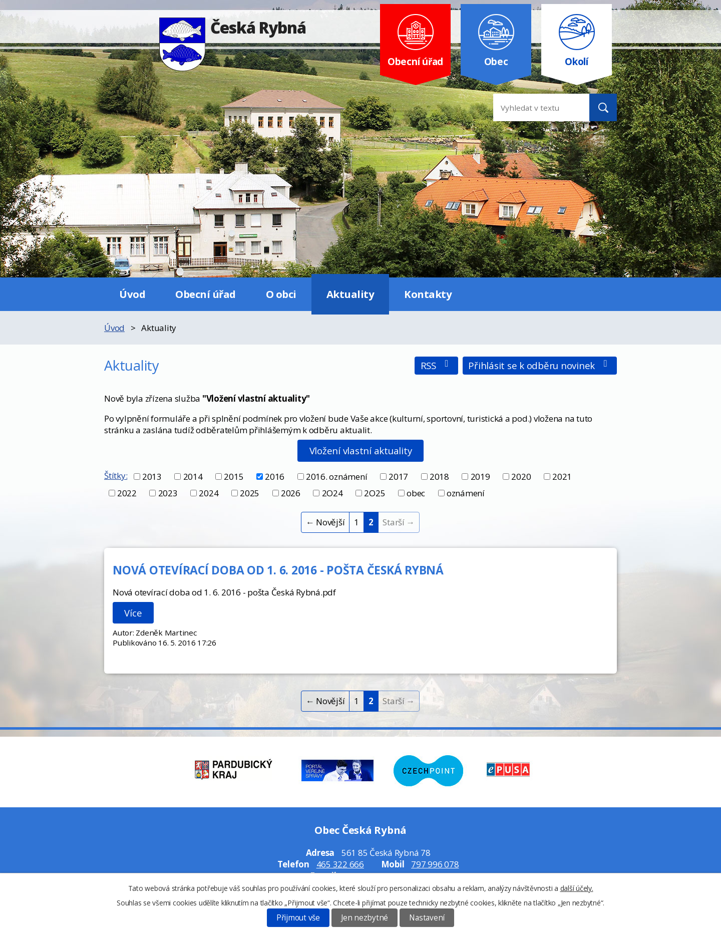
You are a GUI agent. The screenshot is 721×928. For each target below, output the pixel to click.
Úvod (132, 294)
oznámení (466, 493)
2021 (562, 476)
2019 (480, 476)
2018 (439, 476)
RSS (437, 365)
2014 (193, 476)
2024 (208, 493)
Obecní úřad (205, 294)
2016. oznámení (337, 476)
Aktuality (350, 294)
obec (416, 493)
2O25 (374, 493)
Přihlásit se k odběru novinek (539, 365)
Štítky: (115, 475)
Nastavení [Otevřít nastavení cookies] (427, 917)
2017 (398, 476)
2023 (168, 493)
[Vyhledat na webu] (533, 107)
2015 (233, 476)
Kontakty (428, 294)
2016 (274, 476)
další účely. (576, 888)
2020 (521, 476)
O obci (281, 294)
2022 (127, 493)
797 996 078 (435, 864)
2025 (249, 493)
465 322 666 (340, 864)
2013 (152, 476)
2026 (290, 493)
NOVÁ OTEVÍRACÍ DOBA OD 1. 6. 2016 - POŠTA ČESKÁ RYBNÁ (278, 570)
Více (133, 612)
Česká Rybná (232, 27)
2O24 (332, 493)
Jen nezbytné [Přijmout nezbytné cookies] (364, 917)
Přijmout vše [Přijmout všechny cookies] (298, 917)
